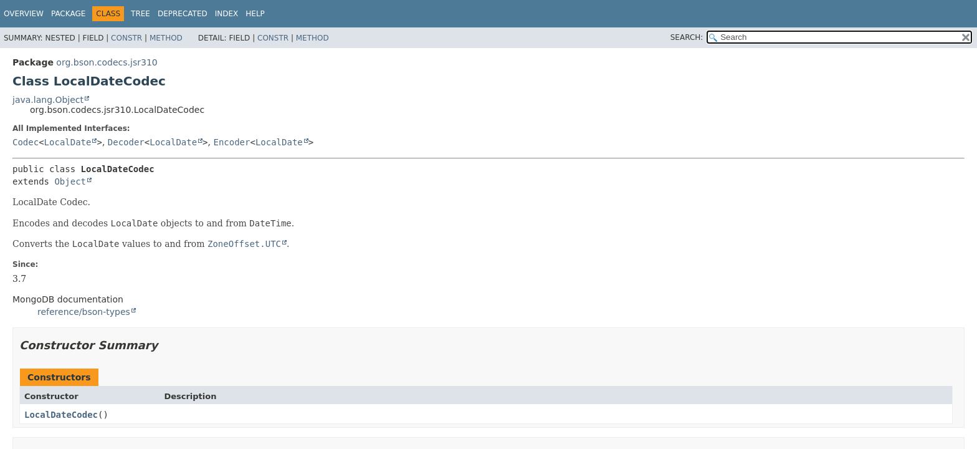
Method (166, 38)
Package (68, 13)
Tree (140, 13)
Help (255, 13)
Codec (25, 142)
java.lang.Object (47, 100)
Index (227, 13)
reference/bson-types (83, 312)
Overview (24, 13)
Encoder (231, 142)
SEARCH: (686, 37)
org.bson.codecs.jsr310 (106, 62)
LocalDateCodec (61, 415)
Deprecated (182, 13)
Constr (126, 38)
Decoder (126, 142)
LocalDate (68, 142)
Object (70, 181)
